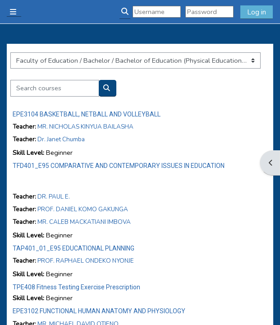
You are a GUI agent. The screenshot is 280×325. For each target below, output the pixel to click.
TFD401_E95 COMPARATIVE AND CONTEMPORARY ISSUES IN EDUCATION (119, 165)
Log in (256, 12)
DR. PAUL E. (53, 196)
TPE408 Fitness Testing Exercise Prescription (76, 287)
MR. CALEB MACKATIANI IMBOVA (84, 222)
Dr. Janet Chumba (61, 139)
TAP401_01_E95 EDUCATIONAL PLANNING (73, 248)
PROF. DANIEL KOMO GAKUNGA (82, 209)
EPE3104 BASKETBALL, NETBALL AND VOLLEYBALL (87, 114)
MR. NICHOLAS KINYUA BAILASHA (85, 126)
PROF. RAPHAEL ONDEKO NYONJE (85, 260)
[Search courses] (54, 88)
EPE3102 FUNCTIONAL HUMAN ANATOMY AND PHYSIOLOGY (99, 311)
